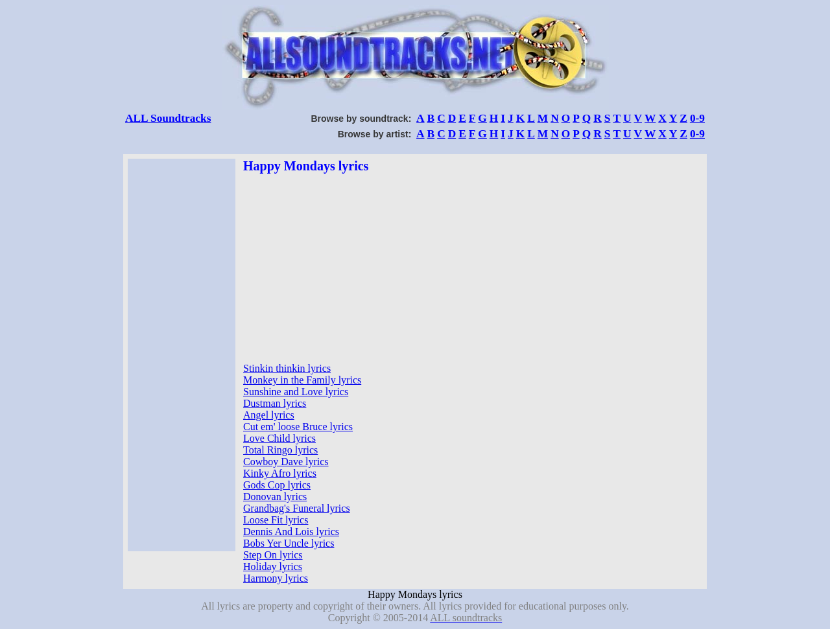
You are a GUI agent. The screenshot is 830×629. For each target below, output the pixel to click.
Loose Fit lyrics (275, 519)
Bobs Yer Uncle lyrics (288, 543)
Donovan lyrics (275, 496)
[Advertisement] (181, 355)
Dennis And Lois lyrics (291, 531)
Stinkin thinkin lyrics (287, 368)
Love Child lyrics (279, 438)
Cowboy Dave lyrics (286, 461)
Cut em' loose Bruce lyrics (298, 426)
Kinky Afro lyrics (279, 473)
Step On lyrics (273, 554)
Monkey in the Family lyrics (302, 379)
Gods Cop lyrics (277, 484)
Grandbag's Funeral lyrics (296, 508)
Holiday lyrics (272, 566)
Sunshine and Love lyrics (295, 391)
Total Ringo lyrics (280, 449)
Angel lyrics (268, 414)
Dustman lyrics (274, 403)
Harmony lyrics (275, 578)
